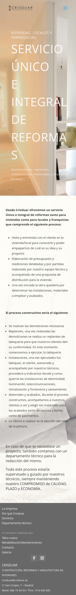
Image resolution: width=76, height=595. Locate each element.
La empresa (9, 508)
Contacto (8, 547)
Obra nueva (9, 538)
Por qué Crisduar (13, 513)
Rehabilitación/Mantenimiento (22, 542)
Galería (6, 552)
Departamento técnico (16, 523)
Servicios (7, 518)
